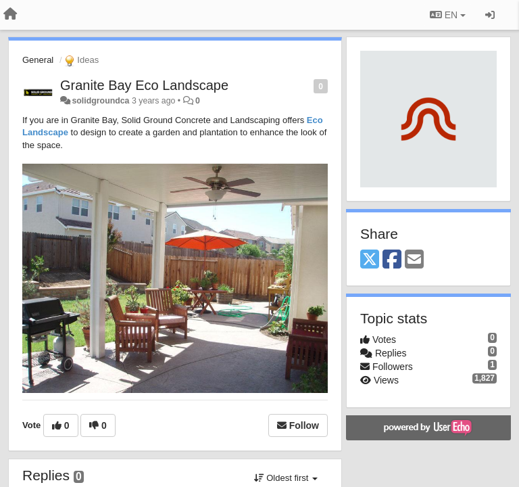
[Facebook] (391, 260)
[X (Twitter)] (369, 260)
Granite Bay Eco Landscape (144, 85)
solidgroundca (100, 101)
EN (448, 14)
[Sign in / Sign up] (490, 14)
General (37, 60)
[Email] (414, 260)
